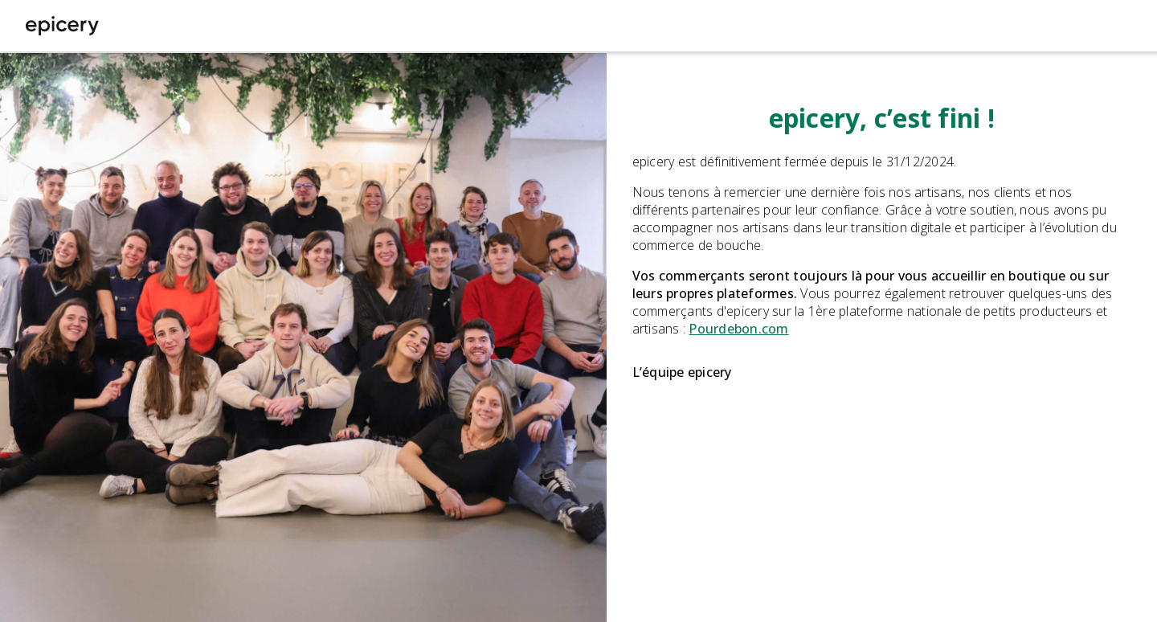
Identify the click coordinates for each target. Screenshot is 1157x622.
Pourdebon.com (738, 329)
